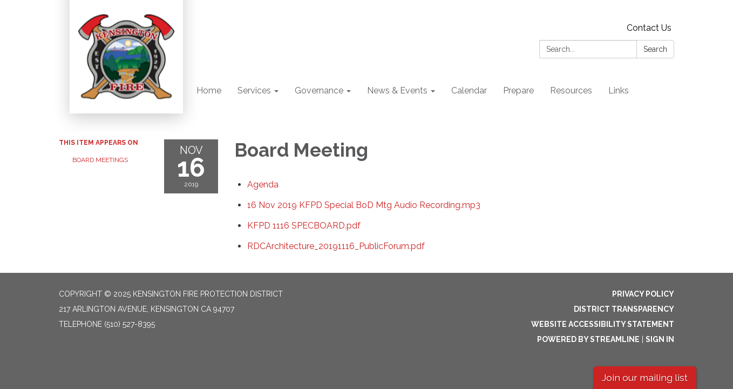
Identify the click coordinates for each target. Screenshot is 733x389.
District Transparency (624, 309)
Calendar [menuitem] (469, 90)
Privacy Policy (643, 294)
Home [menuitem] (208, 90)
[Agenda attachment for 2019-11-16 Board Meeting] (263, 184)
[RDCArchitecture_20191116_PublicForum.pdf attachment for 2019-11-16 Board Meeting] (336, 246)
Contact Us (649, 28)
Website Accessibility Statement (602, 324)
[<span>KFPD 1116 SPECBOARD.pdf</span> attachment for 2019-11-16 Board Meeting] (304, 225)
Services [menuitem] (254, 90)
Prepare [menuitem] (518, 90)
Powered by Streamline (588, 339)
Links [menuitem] (618, 90)
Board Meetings (100, 160)
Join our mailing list (645, 377)
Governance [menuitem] (319, 90)
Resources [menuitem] (571, 90)
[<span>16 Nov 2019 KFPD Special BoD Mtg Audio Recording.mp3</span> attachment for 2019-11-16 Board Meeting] (363, 205)
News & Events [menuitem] (397, 90)
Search (655, 49)
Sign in (660, 339)
